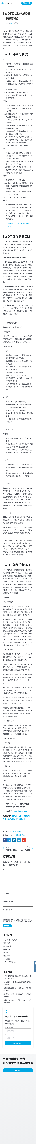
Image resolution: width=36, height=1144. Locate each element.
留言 (5, 869)
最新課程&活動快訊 (10, 940)
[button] (33, 3)
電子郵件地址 (8, 901)
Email (7, 1035)
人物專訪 (6, 959)
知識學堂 (18, 831)
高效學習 (6, 943)
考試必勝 (6, 956)
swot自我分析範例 (18, 835)
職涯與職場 (7, 946)
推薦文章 (11, 831)
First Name (9, 1027)
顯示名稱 (6, 893)
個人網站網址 (7, 910)
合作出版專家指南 (9, 962)
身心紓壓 (6, 949)
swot (9, 835)
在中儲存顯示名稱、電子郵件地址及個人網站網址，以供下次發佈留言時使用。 (17, 920)
